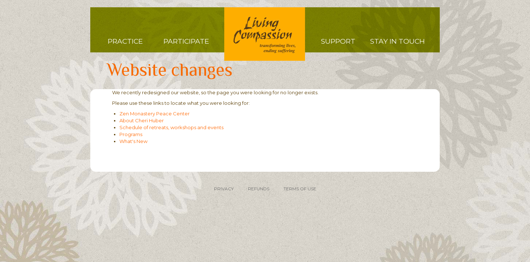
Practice (125, 41)
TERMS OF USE (300, 188)
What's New (133, 141)
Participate (186, 41)
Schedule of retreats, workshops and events (171, 127)
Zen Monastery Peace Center (154, 113)
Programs (130, 134)
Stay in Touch (397, 41)
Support (338, 41)
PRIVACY (224, 188)
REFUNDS (258, 188)
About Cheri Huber (141, 120)
